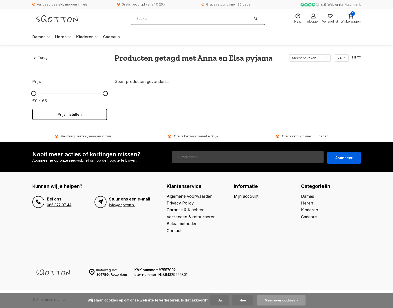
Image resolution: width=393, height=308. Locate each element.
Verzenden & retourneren (191, 215)
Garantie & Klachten (186, 208)
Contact (174, 228)
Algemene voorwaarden (190, 194)
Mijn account (246, 194)
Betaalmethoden (182, 222)
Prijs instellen (70, 114)
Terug (40, 58)
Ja (218, 300)
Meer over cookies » (282, 300)
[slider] (33, 93)
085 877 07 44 (59, 203)
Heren (64, 36)
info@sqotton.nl (121, 203)
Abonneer (344, 156)
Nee (241, 300)
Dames (41, 36)
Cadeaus (115, 36)
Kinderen (89, 36)
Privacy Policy (180, 201)
